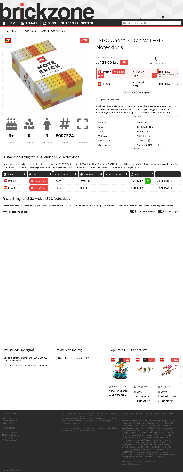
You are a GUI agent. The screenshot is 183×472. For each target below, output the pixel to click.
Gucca (149, 432)
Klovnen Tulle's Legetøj (142, 440)
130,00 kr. (165, 84)
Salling (135, 452)
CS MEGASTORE (148, 428)
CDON (135, 425)
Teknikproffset (128, 456)
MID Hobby (158, 447)
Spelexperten (140, 454)
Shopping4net (145, 452)
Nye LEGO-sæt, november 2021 (73, 357)
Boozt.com (151, 423)
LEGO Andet (30, 31)
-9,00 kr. (85, 181)
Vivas (163, 456)
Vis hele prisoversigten (137, 92)
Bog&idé (132, 423)
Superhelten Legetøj (166, 454)
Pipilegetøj (136, 449)
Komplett (157, 440)
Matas (143, 447)
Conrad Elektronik (156, 425)
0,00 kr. (84, 188)
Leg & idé (165, 440)
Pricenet (160, 449)
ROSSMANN (127, 452)
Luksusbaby (164, 444)
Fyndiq (131, 432)
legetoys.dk (126, 444)
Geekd (137, 432)
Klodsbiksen (154, 437)
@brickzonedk (11, 440)
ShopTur (155, 452)
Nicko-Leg (168, 447)
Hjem (8, 23)
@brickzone (10, 437)
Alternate (133, 420)
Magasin (125, 447)
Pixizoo (145, 449)
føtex (173, 430)
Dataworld (160, 428)
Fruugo (125, 432)
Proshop (168, 449)
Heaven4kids (164, 432)
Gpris (143, 432)
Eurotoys (151, 430)
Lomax (155, 444)
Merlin (150, 447)
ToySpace (139, 456)
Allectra (125, 420)
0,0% (58, 188)
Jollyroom (148, 435)
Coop (124, 428)
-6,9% (58, 181)
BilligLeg (165, 420)
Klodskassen (127, 440)
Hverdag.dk (132, 435)
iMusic (47, 167)
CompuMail (143, 425)
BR (172, 423)
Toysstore (148, 456)
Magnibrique (135, 447)
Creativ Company (134, 428)
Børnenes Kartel (163, 423)
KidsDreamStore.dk (130, 437)
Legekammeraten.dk (139, 442)
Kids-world (166, 435)
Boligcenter (141, 423)
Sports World (151, 454)
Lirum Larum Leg (145, 444)
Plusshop (152, 449)
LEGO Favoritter (77, 23)
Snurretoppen (127, 454)
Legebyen (126, 442)
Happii (155, 432)
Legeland (163, 442)
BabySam (152, 420)
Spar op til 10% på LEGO (149, 144)
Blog (49, 23)
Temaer (29, 23)
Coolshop (169, 425)
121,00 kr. (165, 71)
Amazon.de (142, 420)
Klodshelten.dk (166, 437)
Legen (170, 442)
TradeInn (156, 456)
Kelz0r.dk (157, 435)
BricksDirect (127, 425)
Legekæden (153, 442)
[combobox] (152, 22)
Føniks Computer (163, 430)
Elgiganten (137, 430)
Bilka (159, 420)
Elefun (130, 430)
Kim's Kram (143, 437)
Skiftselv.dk (164, 452)
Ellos (145, 430)
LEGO (11, 188)
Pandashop (126, 449)
